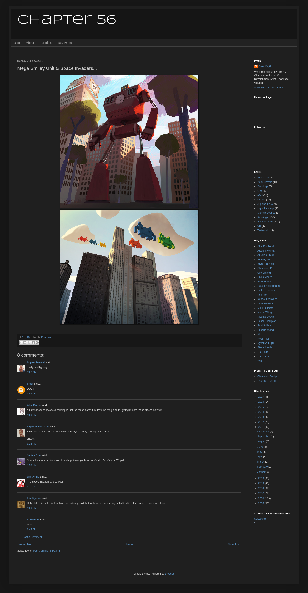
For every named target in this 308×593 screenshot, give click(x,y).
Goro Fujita (265, 66)
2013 (261, 416)
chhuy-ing (33, 476)
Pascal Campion (266, 321)
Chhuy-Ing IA (264, 268)
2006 (261, 498)
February (262, 466)
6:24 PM (32, 443)
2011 (261, 427)
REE (260, 334)
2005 (261, 503)
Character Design (267, 376)
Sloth (30, 383)
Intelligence (34, 498)
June (260, 446)
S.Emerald (33, 519)
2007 (261, 493)
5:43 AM (31, 393)
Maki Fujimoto (265, 307)
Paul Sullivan (264, 325)
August (261, 441)
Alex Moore (34, 405)
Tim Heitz (262, 351)
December (263, 431)
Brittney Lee (264, 259)
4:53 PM (32, 414)
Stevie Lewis (264, 347)
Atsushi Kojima (265, 250)
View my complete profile (268, 87)
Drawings (262, 186)
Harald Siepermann (268, 285)
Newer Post (25, 544)
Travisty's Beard (266, 380)
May (260, 451)
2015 (261, 406)
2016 (261, 401)
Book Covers (264, 182)
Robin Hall (263, 338)
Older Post (234, 544)
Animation (263, 177)
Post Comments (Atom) (46, 550)
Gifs (259, 190)
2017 (261, 396)
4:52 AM (31, 372)
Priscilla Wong (265, 329)
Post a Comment (32, 537)
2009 (261, 483)
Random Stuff (265, 221)
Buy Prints (65, 42)
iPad (260, 195)
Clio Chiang (264, 272)
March (261, 461)
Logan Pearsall (36, 362)
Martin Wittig (264, 312)
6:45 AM (31, 529)
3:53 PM (32, 465)
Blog (17, 42)
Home (129, 544)
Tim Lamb (263, 356)
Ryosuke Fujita (265, 343)
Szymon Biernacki (38, 426)
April (260, 456)
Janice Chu (34, 455)
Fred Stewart (264, 281)
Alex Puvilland (265, 246)
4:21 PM (32, 486)
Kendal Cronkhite (267, 299)
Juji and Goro (265, 204)
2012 (261, 422)
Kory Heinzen (265, 303)
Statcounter (260, 518)
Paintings (46, 337)
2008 (261, 488)
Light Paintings (265, 208)
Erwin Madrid (264, 277)
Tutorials (46, 42)
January (262, 471)
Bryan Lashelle (265, 263)
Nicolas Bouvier (266, 316)
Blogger (169, 573)
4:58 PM (32, 507)
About (30, 42)
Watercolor (263, 230)
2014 (261, 411)
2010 (261, 478)
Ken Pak (262, 294)
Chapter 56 (66, 20)
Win (259, 360)
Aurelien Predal (266, 255)
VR (259, 226)
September (264, 436)
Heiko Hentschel (266, 290)
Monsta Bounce (266, 212)
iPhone (261, 199)
